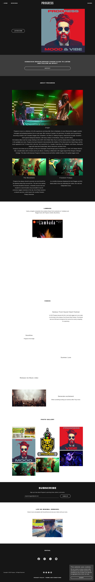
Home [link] (6, 3)
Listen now (18, 30)
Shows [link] (89, 3)
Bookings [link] (14, 3)
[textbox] (41, 496)
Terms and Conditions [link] (53, 577)
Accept (81, 577)
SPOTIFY (47, 68)
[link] (47, 3)
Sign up (65, 496)
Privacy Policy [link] (39, 577)
